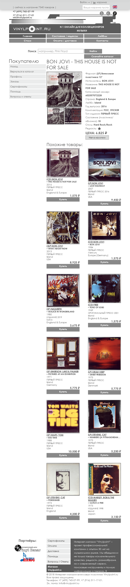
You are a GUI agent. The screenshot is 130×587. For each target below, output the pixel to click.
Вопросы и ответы (20, 96)
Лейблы (102, 36)
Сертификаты (18, 86)
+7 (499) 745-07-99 (23, 11)
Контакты (102, 40)
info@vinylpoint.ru (22, 17)
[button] (78, 75)
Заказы (14, 81)
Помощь (15, 91)
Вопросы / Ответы (58, 561)
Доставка (53, 551)
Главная (27, 36)
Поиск (32, 51)
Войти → (85, 2)
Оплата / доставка (65, 40)
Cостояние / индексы (65, 36)
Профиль (16, 76)
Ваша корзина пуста (96, 7)
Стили (27, 40)
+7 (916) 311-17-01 (23, 15)
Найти (93, 51)
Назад (14, 66)
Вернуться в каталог (22, 71)
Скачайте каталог (102, 56)
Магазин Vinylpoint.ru (54, 568)
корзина (100, 2)
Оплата (52, 545)
